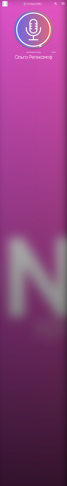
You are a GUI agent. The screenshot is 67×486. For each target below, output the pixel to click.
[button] (53, 52)
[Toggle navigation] (63, 3)
